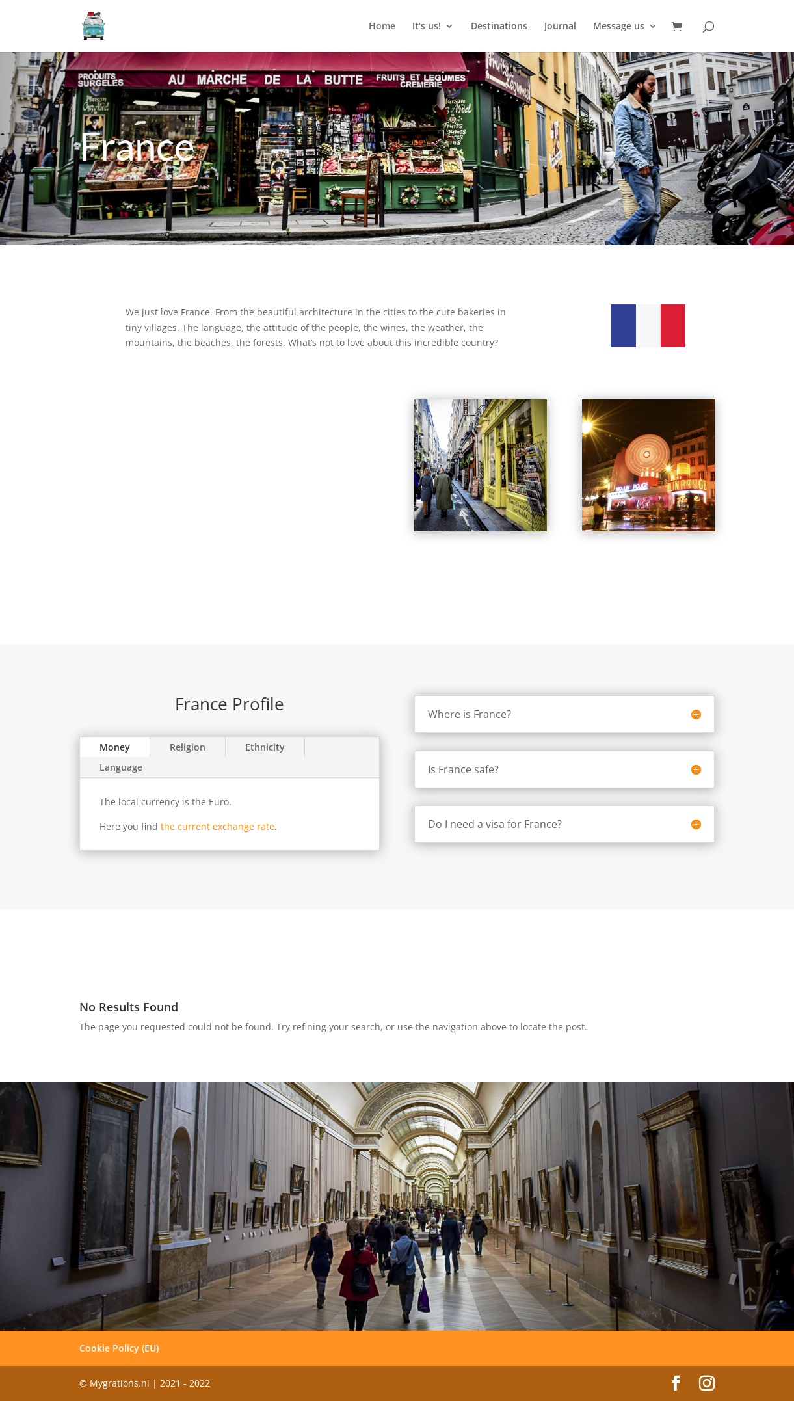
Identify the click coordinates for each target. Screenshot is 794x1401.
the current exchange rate (217, 826)
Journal (560, 26)
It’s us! (426, 26)
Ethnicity (265, 747)
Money (114, 747)
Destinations (499, 26)
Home (382, 26)
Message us (618, 26)
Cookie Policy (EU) (119, 1348)
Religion (187, 747)
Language (120, 767)
